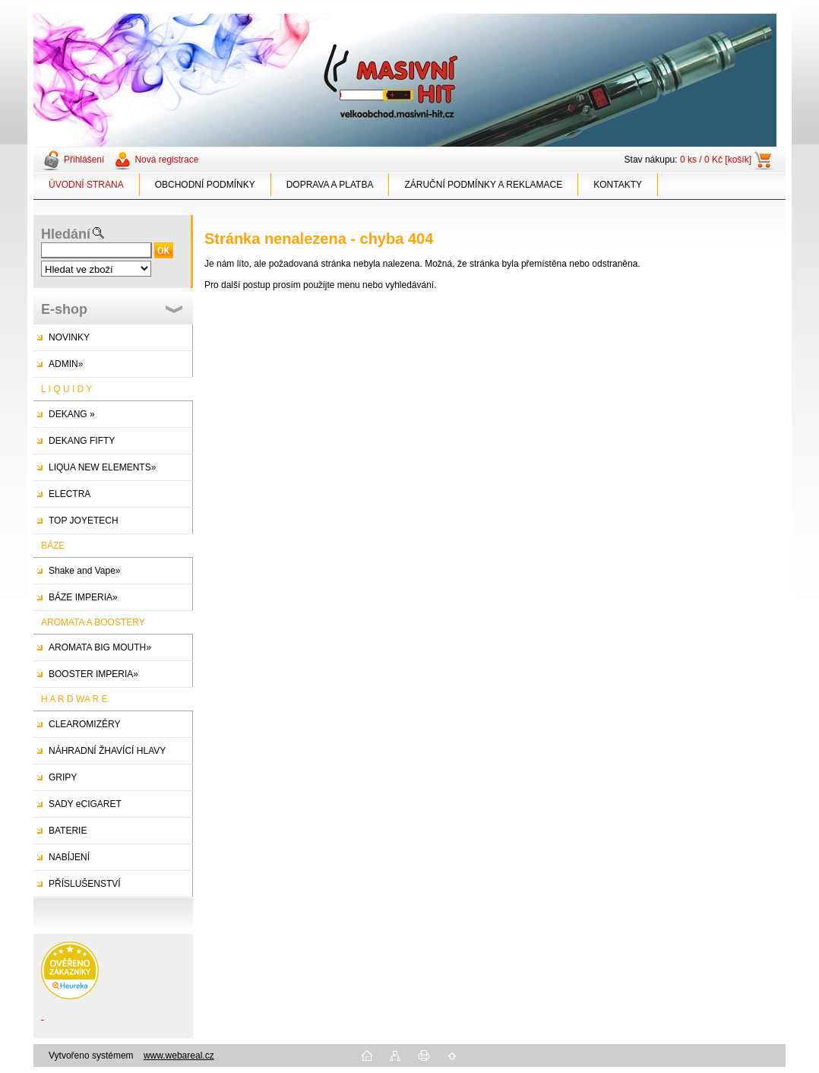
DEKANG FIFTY (82, 440)
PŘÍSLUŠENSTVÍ (85, 883)
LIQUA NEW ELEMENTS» (102, 467)
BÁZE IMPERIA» (83, 597)
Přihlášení (84, 159)
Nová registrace (166, 159)
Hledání (65, 234)
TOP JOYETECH (84, 520)
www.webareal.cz (179, 1055)
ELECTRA (69, 494)
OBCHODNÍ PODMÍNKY (205, 184)
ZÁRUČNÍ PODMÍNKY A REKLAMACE (483, 184)
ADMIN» (66, 364)
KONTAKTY (617, 184)
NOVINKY (69, 337)
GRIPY (63, 777)
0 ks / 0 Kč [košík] (715, 159)
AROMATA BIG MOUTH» (100, 647)
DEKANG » (72, 414)
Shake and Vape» (85, 570)
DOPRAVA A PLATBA (330, 184)
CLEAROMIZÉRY (84, 724)
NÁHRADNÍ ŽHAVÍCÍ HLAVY (107, 750)
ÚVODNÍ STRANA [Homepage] (86, 184)
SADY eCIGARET (85, 804)
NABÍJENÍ (69, 857)
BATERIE (68, 830)
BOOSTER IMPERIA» (93, 674)
